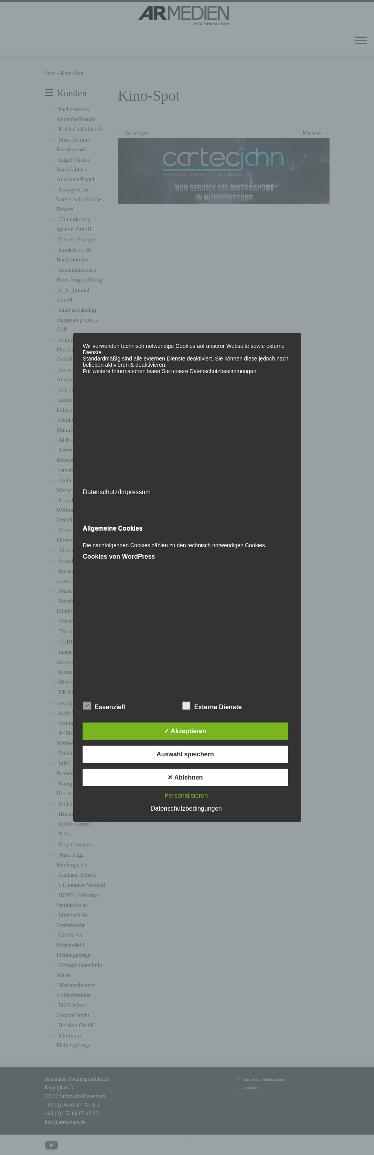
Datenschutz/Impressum (117, 492)
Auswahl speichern (185, 754)
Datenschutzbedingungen (186, 808)
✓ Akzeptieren (185, 731)
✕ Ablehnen (185, 777)
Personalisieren (186, 795)
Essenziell (104, 706)
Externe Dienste (212, 706)
